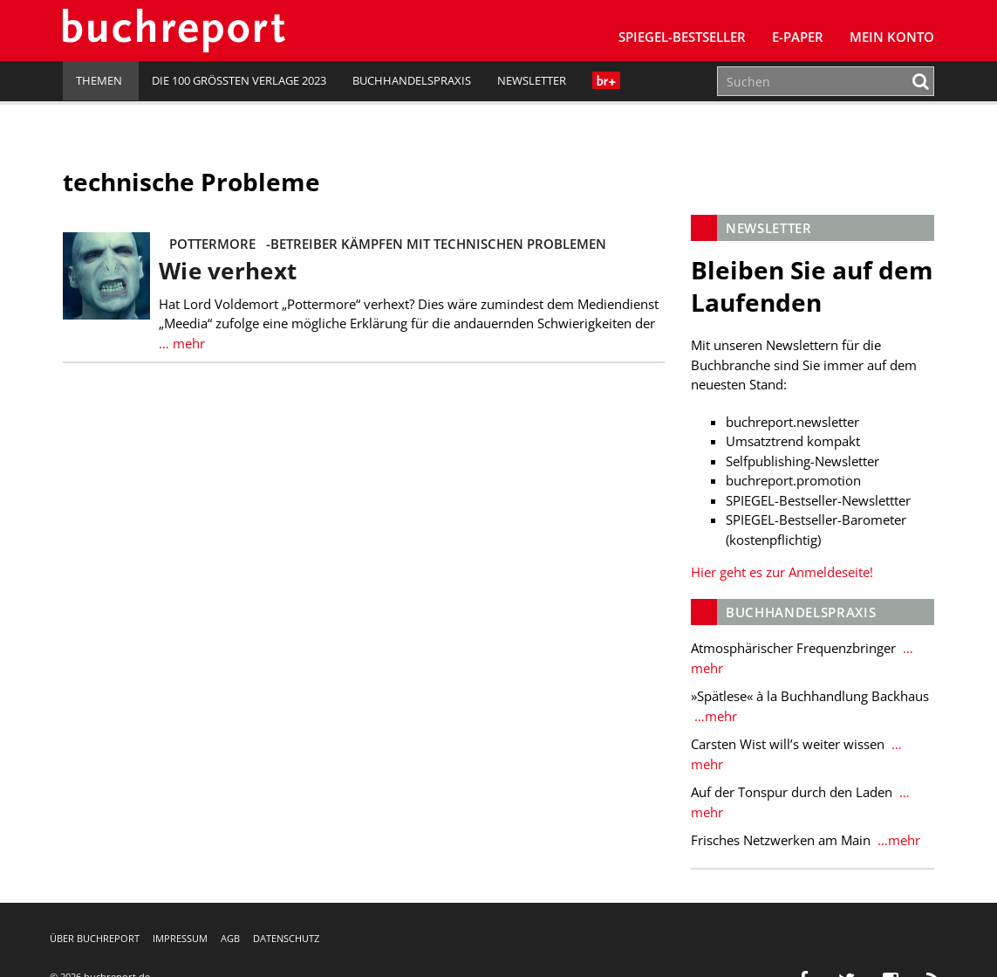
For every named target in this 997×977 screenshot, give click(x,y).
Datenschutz (286, 938)
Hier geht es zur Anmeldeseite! (782, 572)
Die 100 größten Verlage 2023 (239, 80)
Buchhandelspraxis (411, 80)
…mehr (714, 716)
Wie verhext (228, 271)
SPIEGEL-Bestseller (682, 36)
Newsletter (531, 80)
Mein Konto (892, 36)
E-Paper (797, 36)
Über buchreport (95, 938)
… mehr (182, 343)
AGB (230, 938)
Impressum (180, 938)
